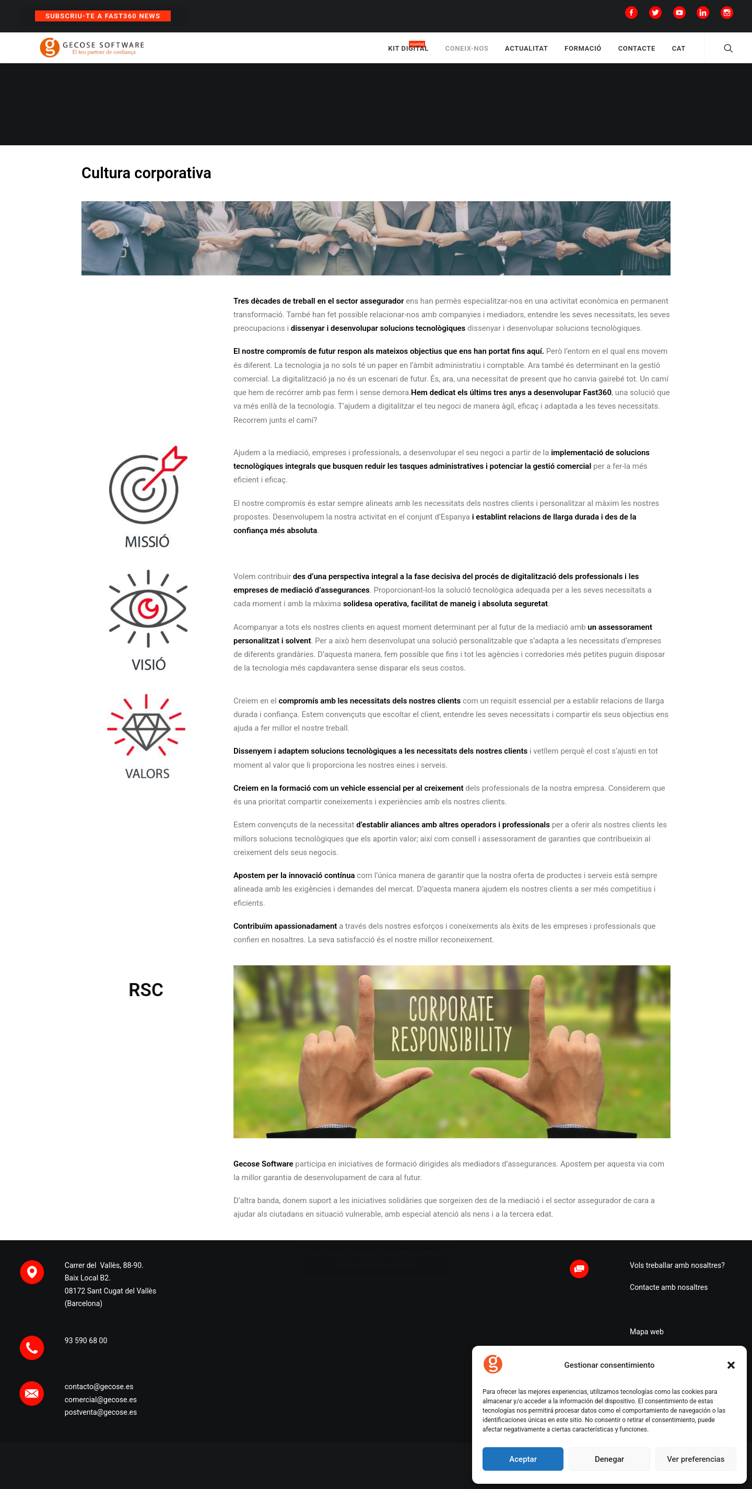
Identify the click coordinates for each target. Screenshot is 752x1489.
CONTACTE (636, 53)
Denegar (609, 1459)
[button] (731, 1365)
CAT (679, 53)
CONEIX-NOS (467, 53)
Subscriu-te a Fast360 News (102, 16)
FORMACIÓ (583, 53)
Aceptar (523, 1459)
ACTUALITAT (526, 53)
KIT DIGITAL (408, 53)
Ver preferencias (695, 1459)
